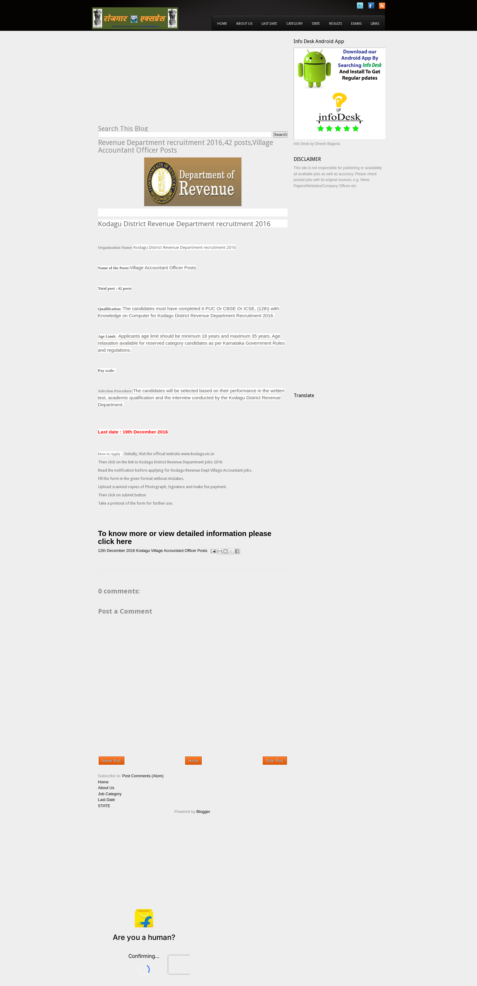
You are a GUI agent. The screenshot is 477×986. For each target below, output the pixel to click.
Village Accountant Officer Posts (179, 551)
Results (335, 24)
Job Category (110, 794)
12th (102, 551)
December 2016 (121, 551)
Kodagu (143, 551)
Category (294, 24)
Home (222, 24)
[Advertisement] (149, 81)
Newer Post (111, 761)
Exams (356, 24)
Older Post (275, 761)
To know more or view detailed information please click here (185, 537)
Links (375, 24)
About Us (244, 24)
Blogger (203, 811)
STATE (104, 805)
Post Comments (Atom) (142, 776)
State (316, 24)
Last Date (269, 24)
